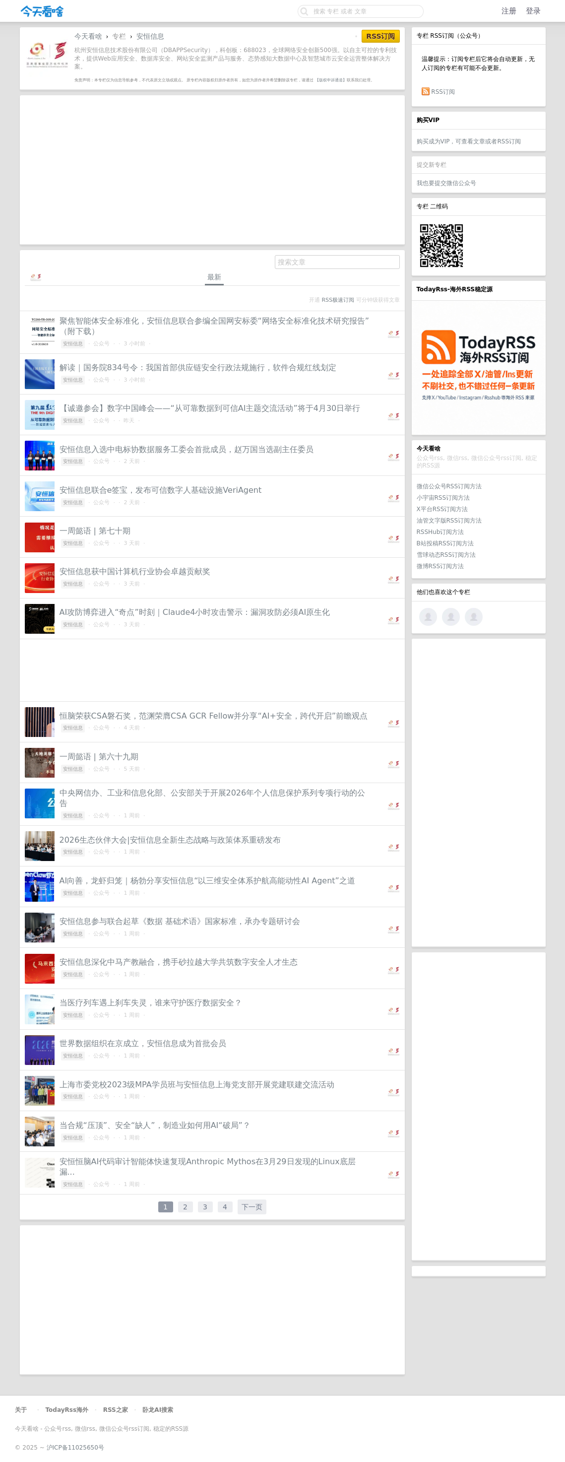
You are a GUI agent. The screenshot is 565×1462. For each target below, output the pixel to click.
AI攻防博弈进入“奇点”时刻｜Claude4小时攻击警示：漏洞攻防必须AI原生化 (195, 612)
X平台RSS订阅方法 (442, 509)
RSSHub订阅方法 (440, 532)
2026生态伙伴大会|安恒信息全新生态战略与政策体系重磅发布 (170, 840)
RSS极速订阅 (338, 300)
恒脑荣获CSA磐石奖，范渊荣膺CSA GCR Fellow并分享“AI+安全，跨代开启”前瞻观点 (214, 716)
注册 (509, 10)
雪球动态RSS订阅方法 (446, 554)
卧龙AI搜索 (157, 1409)
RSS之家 (115, 1409)
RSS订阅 (443, 91)
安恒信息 (150, 36)
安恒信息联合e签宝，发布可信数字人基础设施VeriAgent (161, 490)
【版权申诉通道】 (331, 79)
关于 (21, 1409)
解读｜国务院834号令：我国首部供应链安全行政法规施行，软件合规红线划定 (198, 367)
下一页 (252, 1207)
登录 (533, 10)
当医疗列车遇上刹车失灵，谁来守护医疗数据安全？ (151, 1002)
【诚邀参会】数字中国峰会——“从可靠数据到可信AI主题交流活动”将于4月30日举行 (210, 408)
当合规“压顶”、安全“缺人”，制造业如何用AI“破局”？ (155, 1125)
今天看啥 (88, 36)
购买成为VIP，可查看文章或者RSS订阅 (469, 141)
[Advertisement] (479, 792)
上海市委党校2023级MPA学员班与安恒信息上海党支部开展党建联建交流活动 (197, 1084)
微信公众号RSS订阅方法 (449, 486)
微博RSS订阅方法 (440, 566)
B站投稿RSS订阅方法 (445, 543)
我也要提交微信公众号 (446, 183)
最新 (214, 277)
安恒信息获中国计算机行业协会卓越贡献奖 (135, 571)
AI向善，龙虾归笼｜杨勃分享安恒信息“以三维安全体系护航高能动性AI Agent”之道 (207, 880)
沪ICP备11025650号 (75, 1447)
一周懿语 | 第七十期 (95, 530)
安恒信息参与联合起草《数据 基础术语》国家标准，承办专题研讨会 (180, 921)
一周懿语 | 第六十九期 (99, 756)
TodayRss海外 (67, 1409)
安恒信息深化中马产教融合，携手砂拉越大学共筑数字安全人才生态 (179, 962)
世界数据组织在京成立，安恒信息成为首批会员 (143, 1043)
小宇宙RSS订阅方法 (443, 497)
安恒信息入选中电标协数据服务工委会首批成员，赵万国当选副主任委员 (187, 449)
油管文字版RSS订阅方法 (449, 520)
